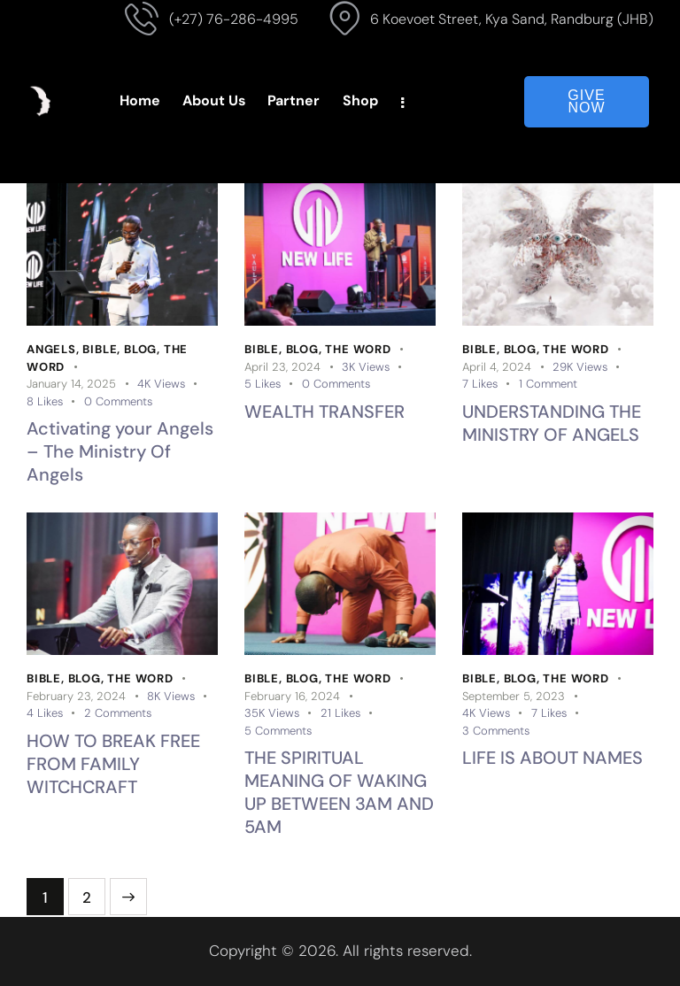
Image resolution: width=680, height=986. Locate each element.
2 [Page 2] (93, 892)
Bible (99, 349)
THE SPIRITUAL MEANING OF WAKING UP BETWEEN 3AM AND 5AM (339, 792)
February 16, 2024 (292, 696)
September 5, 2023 (513, 696)
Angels (51, 349)
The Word (357, 349)
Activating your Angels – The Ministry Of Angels (120, 451)
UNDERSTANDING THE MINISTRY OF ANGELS (551, 423)
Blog (140, 349)
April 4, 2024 (496, 366)
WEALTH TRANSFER (324, 411)
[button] (55, 402)
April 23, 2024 (282, 366)
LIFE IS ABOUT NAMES (552, 757)
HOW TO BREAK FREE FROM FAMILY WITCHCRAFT (113, 763)
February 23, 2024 (76, 696)
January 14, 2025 (71, 383)
